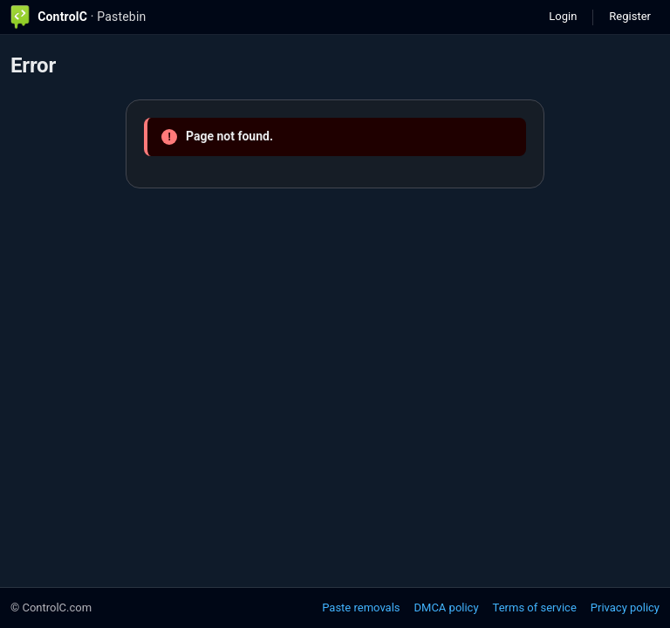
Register (630, 16)
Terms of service (535, 607)
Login (563, 16)
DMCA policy (446, 607)
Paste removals (361, 607)
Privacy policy (625, 607)
